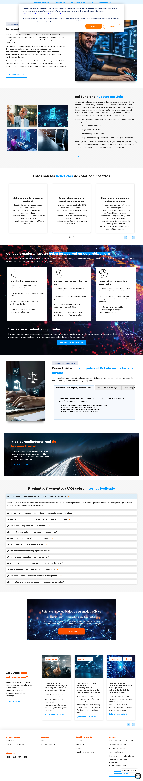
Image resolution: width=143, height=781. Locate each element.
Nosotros (10, 741)
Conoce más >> (16, 75)
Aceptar (94, 26)
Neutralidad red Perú (118, 748)
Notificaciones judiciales (118, 766)
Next (133, 724)
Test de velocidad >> (24, 465)
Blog (42, 741)
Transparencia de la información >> (123, 773)
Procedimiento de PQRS (84, 752)
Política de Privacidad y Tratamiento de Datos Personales (42, 14)
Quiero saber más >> (54, 714)
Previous (128, 724)
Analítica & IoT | (115, 659)
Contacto (78, 741)
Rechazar (112, 26)
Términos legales (116, 752)
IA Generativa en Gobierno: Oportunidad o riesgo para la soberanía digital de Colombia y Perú (120, 688)
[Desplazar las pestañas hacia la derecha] (134, 388)
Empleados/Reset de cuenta (82, 2)
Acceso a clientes (41, 2)
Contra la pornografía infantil (121, 756)
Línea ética (79, 744)
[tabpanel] (94, 404)
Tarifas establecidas (117, 744)
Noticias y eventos (48, 744)
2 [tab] (73, 237)
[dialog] (71, 18)
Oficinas (78, 748)
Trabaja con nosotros (15, 744)
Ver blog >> (14, 702)
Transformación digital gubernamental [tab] (73, 388)
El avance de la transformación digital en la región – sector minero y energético (56, 686)
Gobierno (127, 659)
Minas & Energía (51, 659)
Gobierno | (81, 659)
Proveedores (59, 2)
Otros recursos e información (121, 741)
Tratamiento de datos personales (118, 761)
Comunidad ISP (105, 2)
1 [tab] (70, 237)
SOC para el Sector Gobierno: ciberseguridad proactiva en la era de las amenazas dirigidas (88, 688)
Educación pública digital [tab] (108, 388)
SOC (90, 659)
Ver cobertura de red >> (71, 342)
